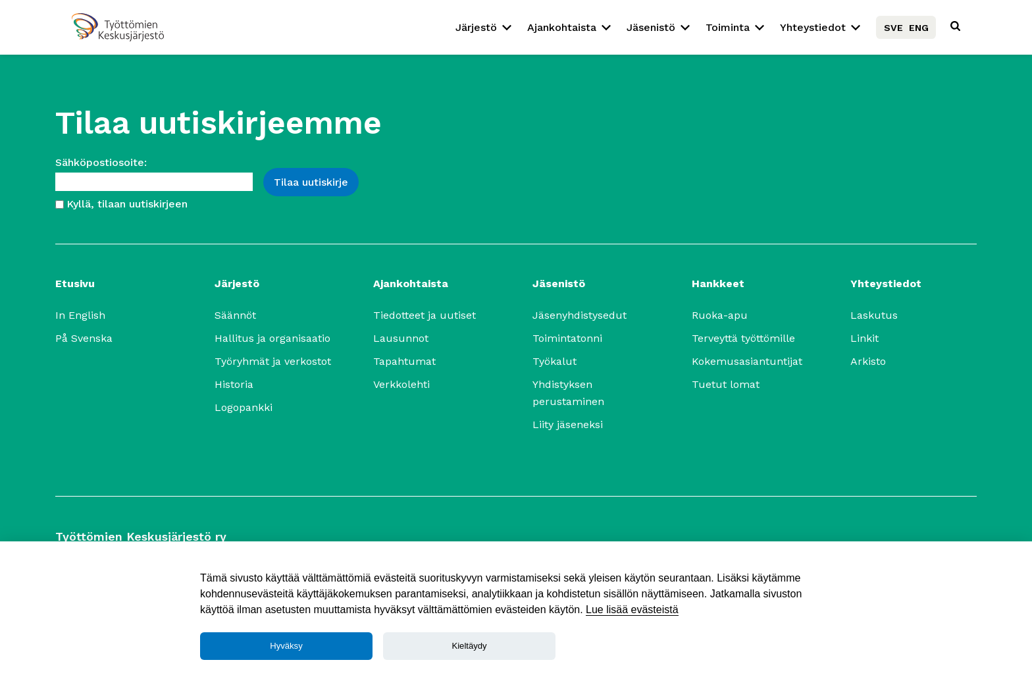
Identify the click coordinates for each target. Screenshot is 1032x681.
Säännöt (235, 315)
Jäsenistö (651, 27)
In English (80, 315)
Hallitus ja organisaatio (272, 338)
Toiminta (728, 27)
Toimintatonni (567, 338)
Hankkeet (718, 283)
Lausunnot (400, 338)
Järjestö (476, 27)
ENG (919, 27)
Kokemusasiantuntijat (747, 361)
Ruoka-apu (720, 315)
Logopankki (243, 407)
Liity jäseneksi (567, 424)
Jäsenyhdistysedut (579, 315)
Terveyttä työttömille (743, 338)
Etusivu (75, 283)
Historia (234, 384)
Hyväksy (286, 646)
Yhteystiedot (813, 27)
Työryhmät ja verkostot (273, 361)
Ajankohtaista (561, 27)
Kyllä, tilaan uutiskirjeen (127, 204)
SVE (893, 27)
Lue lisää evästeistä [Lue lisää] (632, 609)
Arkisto (868, 361)
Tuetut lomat (726, 384)
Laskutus (874, 315)
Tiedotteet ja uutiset (424, 315)
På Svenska (84, 338)
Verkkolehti (401, 384)
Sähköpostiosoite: (101, 162)
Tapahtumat (404, 361)
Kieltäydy (469, 646)
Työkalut (554, 361)
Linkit (864, 338)
